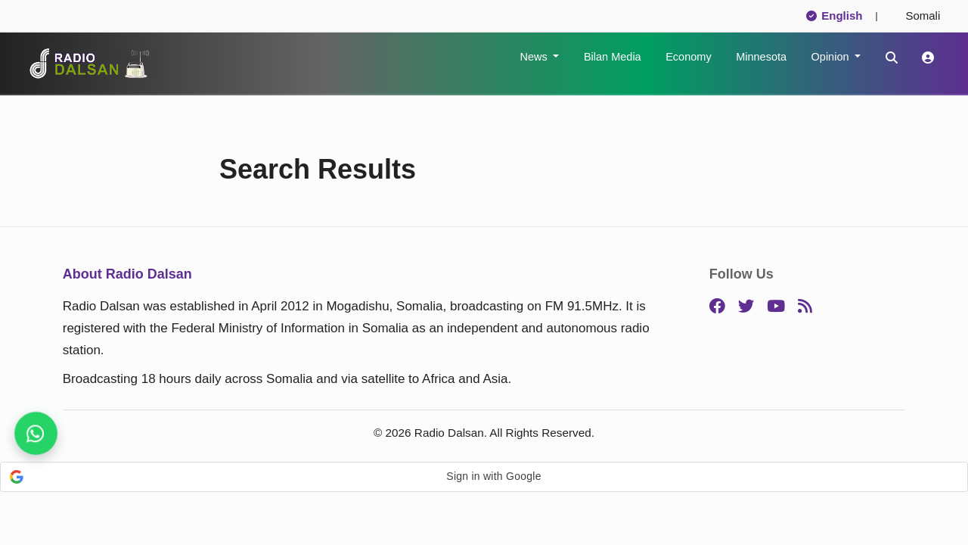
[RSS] (805, 307)
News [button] (535, 57)
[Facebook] (717, 307)
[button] (484, 477)
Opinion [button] (831, 57)
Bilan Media (612, 57)
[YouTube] (776, 307)
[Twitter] (746, 307)
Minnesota (761, 57)
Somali (916, 15)
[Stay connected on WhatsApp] (35, 433)
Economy (688, 57)
